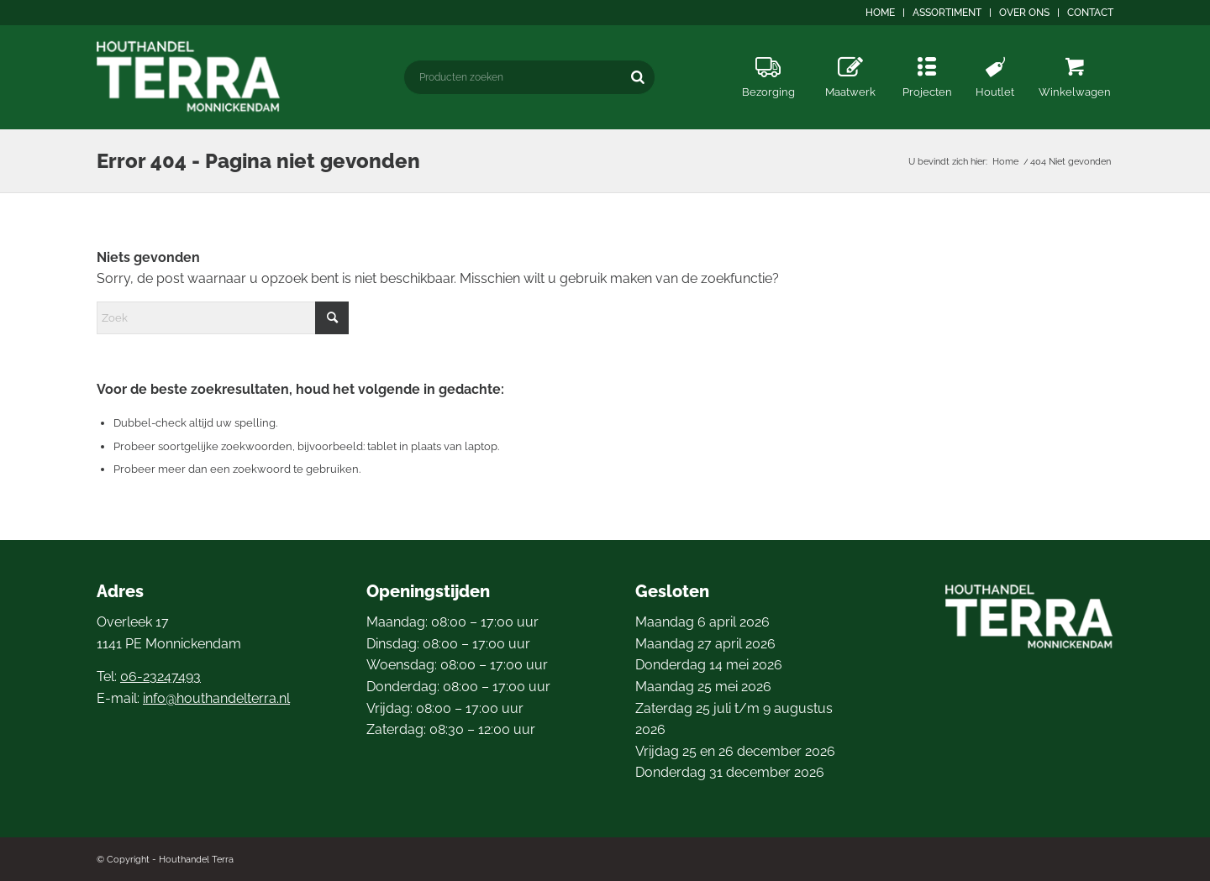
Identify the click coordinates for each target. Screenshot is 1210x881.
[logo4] (190, 76)
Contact (1090, 12)
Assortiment (947, 12)
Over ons (1024, 12)
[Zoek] (223, 318)
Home (880, 12)
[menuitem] (880, 12)
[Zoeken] (638, 76)
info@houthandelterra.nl (216, 698)
